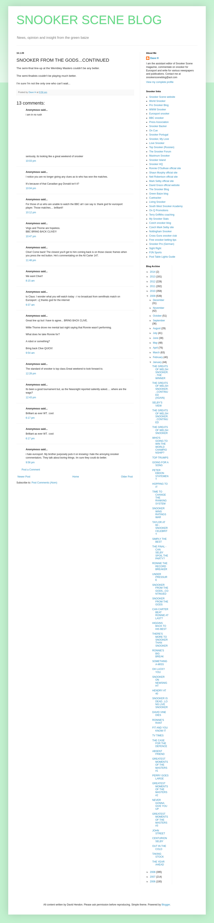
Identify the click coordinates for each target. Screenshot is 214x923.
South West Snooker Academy (166, 206)
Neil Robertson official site (163, 176)
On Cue (153, 130)
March (156, 352)
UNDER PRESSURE (159, 577)
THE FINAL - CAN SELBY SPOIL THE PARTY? (160, 552)
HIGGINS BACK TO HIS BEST (159, 626)
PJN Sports (155, 252)
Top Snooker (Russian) (161, 147)
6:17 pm (30, 417)
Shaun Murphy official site (163, 172)
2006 (153, 881)
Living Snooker (157, 201)
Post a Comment (31, 469)
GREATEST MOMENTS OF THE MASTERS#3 (160, 819)
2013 (153, 276)
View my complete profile (159, 82)
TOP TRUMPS (160, 457)
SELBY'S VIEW (157, 404)
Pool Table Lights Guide (162, 256)
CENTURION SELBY (159, 840)
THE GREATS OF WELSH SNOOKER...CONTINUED (160, 416)
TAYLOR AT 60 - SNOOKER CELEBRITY (160, 528)
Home (75, 476)
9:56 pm (30, 462)
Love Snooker (156, 143)
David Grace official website (164, 185)
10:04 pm (31, 188)
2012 (153, 281)
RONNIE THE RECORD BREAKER (159, 566)
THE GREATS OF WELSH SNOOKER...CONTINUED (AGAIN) (160, 390)
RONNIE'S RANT (158, 721)
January (157, 362)
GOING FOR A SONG (160, 464)
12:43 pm (31, 397)
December (158, 300)
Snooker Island (157, 160)
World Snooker (157, 101)
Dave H (154, 58)
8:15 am (30, 280)
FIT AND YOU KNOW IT (160, 729)
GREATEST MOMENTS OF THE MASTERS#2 (160, 789)
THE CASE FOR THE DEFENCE (159, 743)
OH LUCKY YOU (158, 670)
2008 (153, 872)
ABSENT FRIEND (158, 753)
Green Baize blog (158, 193)
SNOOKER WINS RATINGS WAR (159, 513)
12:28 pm (31, 373)
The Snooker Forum (160, 151)
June (156, 338)
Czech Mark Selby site (161, 227)
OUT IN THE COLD (159, 847)
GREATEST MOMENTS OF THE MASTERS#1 (160, 764)
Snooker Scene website (162, 96)
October (157, 315)
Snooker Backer (158, 126)
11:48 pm (31, 260)
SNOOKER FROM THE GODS (160, 601)
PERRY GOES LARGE (160, 777)
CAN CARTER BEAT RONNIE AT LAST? (160, 614)
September (159, 320)
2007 (153, 876)
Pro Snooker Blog (159, 105)
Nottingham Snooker (160, 231)
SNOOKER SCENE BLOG (89, 20)
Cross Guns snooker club (163, 235)
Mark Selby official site (161, 181)
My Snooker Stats (159, 218)
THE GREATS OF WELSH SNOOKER (160, 430)
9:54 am (30, 352)
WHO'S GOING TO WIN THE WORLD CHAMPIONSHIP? (160, 445)
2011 (153, 286)
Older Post (127, 476)
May (155, 342)
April (155, 347)
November (158, 307)
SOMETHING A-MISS (159, 663)
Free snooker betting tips (162, 239)
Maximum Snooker (159, 155)
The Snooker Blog (159, 189)
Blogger (166, 904)
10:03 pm (31, 160)
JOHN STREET (158, 832)
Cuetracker (155, 197)
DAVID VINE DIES (159, 714)
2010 (153, 291)
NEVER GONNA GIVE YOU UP (159, 804)
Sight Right (155, 248)
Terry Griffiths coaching (161, 214)
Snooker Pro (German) (161, 244)
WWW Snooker (157, 109)
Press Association (159, 122)
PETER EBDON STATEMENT (160, 475)
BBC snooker (156, 118)
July (155, 333)
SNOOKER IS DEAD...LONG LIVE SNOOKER (160, 703)
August (157, 328)
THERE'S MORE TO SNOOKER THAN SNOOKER (160, 639)
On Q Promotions (158, 210)
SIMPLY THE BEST (159, 540)
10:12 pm (31, 212)
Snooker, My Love (159, 139)
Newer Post (23, 476)
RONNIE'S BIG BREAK (158, 653)
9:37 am (30, 304)
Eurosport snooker (159, 113)
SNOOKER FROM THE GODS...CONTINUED (160, 589)
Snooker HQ (156, 164)
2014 (153, 271)
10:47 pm (31, 236)
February (158, 357)
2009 (153, 296)
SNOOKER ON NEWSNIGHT (159, 681)
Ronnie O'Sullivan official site (165, 168)
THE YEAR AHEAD (158, 863)
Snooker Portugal (158, 134)
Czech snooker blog (160, 223)
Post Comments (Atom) (44, 482)
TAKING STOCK (158, 855)
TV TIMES (158, 735)
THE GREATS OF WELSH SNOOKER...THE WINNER (160, 372)
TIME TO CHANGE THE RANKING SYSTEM (159, 497)
